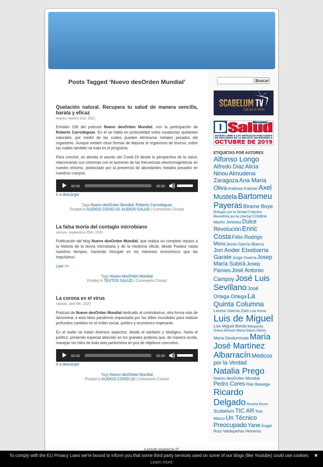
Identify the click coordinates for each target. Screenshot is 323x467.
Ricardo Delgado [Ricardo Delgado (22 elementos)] (230, 397)
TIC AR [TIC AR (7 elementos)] (244, 410)
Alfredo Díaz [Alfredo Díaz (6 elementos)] (229, 166)
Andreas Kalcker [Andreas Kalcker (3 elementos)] (243, 188)
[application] (127, 185)
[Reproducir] (64, 186)
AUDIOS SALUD (135, 209)
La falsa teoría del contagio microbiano (101, 226)
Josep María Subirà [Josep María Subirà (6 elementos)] (243, 260)
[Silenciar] (172, 186)
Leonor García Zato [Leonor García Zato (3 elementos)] (231, 310)
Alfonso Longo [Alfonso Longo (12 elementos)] (236, 159)
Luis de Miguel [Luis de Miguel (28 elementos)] (243, 318)
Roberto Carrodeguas (154, 205)
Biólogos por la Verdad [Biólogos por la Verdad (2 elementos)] (230, 212)
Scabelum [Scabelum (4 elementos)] (224, 411)
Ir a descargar (67, 194)
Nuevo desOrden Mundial (112, 205)
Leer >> (62, 266)
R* (177, 449)
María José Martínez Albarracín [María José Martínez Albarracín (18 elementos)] (242, 345)
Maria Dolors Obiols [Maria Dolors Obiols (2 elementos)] (251, 330)
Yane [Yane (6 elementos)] (254, 425)
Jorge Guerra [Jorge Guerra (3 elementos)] (244, 257)
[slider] (118, 185)
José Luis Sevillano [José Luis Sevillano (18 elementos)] (242, 283)
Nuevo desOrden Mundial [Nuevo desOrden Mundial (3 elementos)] (237, 378)
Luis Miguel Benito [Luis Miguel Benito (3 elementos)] (230, 326)
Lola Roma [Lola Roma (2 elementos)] (258, 311)
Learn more (161, 461)
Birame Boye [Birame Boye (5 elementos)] (258, 206)
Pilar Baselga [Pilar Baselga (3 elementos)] (258, 384)
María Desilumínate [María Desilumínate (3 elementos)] (231, 338)
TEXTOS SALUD (118, 280)
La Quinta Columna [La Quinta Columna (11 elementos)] (239, 300)
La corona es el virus (80, 298)
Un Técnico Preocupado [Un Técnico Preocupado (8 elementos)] (235, 421)
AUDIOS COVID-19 (103, 209)
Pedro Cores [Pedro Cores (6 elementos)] (229, 384)
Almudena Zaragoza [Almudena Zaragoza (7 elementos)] (235, 177)
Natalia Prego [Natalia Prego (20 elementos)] (239, 371)
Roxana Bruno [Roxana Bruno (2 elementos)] (257, 404)
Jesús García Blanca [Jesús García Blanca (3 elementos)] (245, 244)
